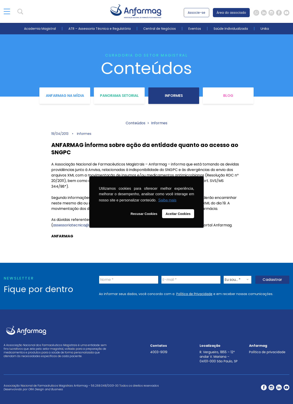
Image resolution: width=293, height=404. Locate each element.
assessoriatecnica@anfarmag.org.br (86, 225)
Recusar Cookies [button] (144, 214)
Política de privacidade (267, 352)
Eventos (194, 28)
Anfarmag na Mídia (65, 95)
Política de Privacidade (194, 294)
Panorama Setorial (119, 95)
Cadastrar (272, 279)
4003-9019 (158, 352)
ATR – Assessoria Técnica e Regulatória (99, 28)
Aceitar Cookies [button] (178, 214)
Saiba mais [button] (167, 200)
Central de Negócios (159, 28)
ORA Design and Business (45, 389)
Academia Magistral (40, 28)
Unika (264, 28)
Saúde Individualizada (231, 28)
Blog (228, 95)
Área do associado (231, 12)
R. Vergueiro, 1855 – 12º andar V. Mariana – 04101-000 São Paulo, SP (219, 356)
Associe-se (196, 12)
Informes (174, 95)
